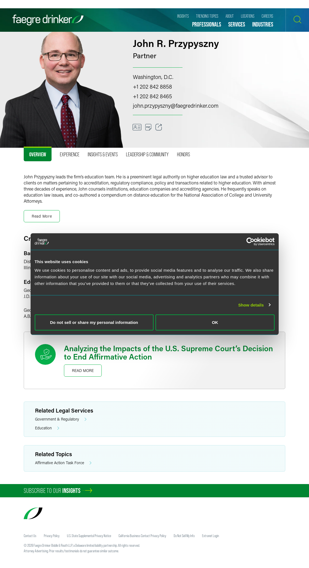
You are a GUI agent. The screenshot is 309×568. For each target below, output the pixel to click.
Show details (251, 304)
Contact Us (30, 535)
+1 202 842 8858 (152, 86)
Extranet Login (210, 535)
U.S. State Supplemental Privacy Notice (89, 535)
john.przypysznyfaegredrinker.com (176, 105)
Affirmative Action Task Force (63, 463)
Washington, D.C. (153, 76)
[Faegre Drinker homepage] (48, 20)
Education (47, 428)
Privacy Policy (52, 535)
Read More (83, 370)
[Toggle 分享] (159, 127)
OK (215, 322)
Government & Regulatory (61, 419)
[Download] (148, 127)
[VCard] (137, 127)
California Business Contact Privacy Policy (142, 535)
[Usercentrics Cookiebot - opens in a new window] (250, 241)
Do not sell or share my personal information (94, 322)
